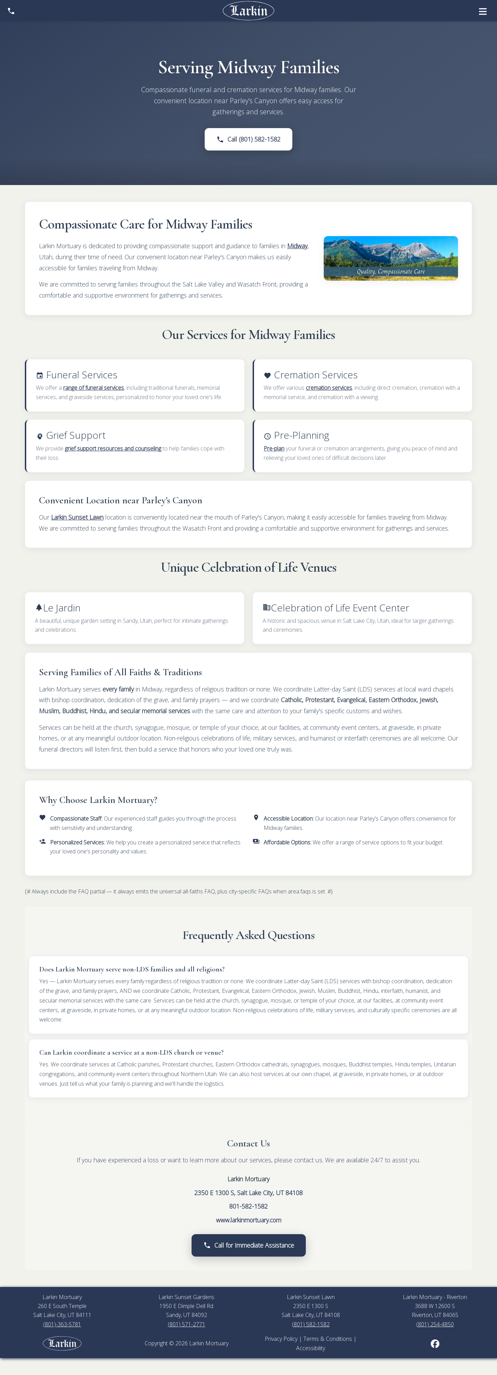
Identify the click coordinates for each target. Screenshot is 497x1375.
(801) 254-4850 (435, 1324)
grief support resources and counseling (113, 448)
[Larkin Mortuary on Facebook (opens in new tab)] (435, 1343)
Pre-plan (274, 448)
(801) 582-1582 (311, 1324)
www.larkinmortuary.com (248, 1220)
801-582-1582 (248, 1206)
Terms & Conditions (327, 1339)
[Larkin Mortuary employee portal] (62, 1343)
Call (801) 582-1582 (248, 139)
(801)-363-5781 (62, 1324)
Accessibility (310, 1348)
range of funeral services (93, 387)
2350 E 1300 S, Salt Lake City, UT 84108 (248, 1193)
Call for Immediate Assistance (248, 1245)
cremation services (329, 387)
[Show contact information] (11, 10)
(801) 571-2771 (186, 1324)
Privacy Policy (281, 1339)
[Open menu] (483, 10)
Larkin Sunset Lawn (77, 517)
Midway (297, 246)
